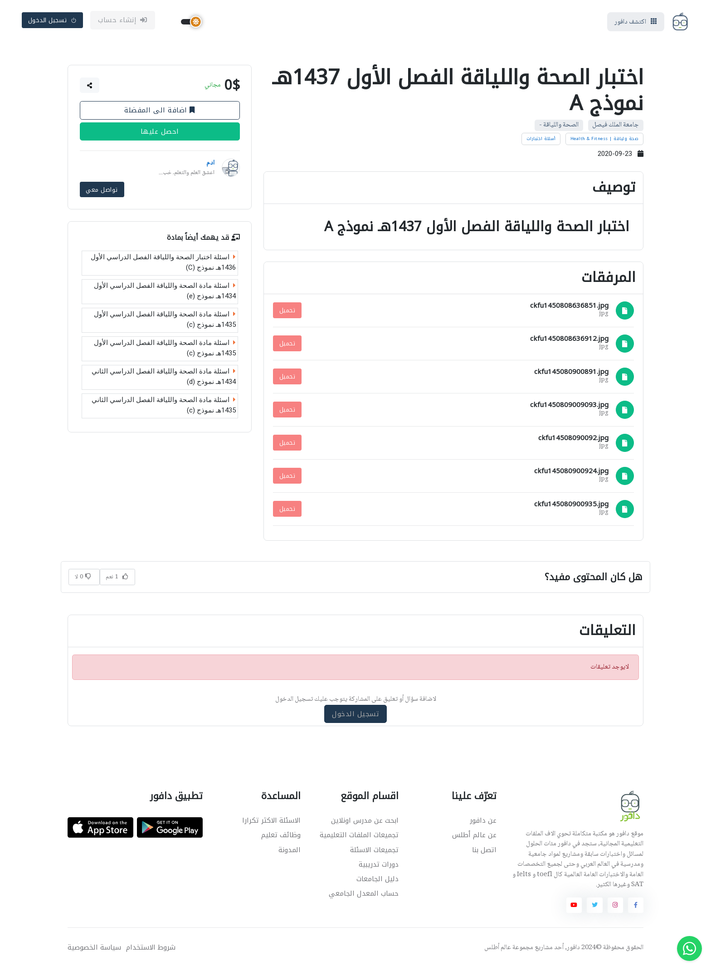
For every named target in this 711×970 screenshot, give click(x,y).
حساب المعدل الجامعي (364, 895)
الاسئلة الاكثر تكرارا (271, 822)
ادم (210, 165)
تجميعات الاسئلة (374, 851)
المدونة (289, 851)
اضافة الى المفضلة (159, 112)
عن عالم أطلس (474, 837)
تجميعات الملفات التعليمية (359, 837)
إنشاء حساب (122, 21)
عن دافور (483, 822)
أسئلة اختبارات (541, 140)
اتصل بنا (484, 851)
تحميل (287, 312)
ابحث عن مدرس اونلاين (365, 822)
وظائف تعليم (281, 837)
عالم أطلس (497, 949)
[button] (90, 87)
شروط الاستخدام (150, 949)
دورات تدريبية (379, 866)
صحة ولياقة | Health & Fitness (604, 140)
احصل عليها (160, 133)
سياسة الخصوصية (94, 949)
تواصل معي (102, 191)
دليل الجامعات (377, 880)
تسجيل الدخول (52, 21)
